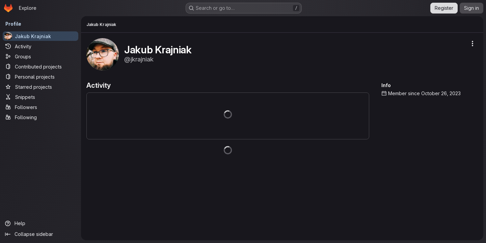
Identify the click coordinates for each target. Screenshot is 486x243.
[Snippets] (40, 97)
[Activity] (40, 46)
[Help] (40, 223)
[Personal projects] (40, 76)
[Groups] (40, 56)
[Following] (40, 117)
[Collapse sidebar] (40, 234)
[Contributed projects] (40, 66)
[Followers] (40, 107)
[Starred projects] (40, 86)
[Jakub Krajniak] (40, 36)
